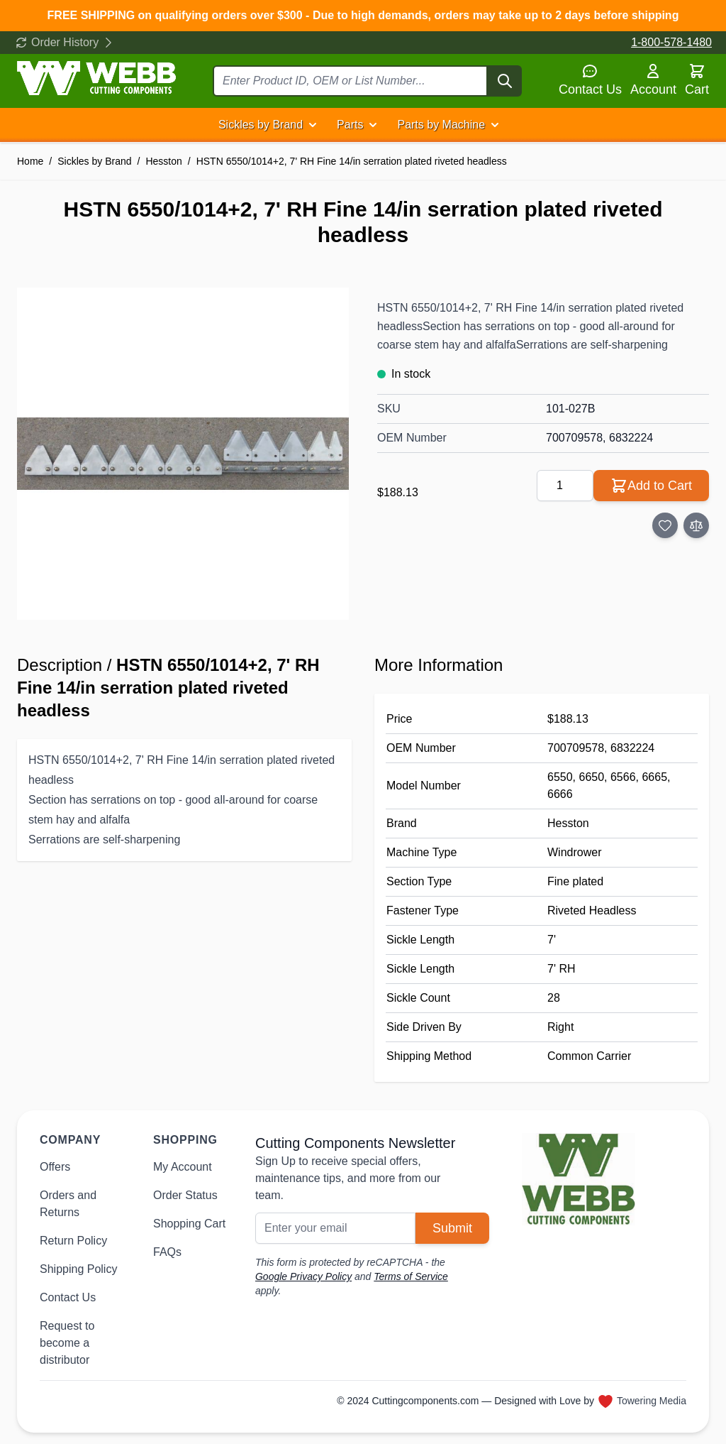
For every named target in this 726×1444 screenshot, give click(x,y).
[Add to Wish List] (665, 525)
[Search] (505, 81)
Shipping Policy (78, 1269)
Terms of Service (411, 1276)
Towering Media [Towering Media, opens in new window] (651, 1400)
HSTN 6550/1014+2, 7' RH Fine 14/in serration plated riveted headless (351, 161)
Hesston (163, 161)
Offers (55, 1167)
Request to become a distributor (67, 1343)
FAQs (167, 1252)
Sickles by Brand (260, 125)
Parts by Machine (441, 125)
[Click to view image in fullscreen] (183, 454)
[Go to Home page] (96, 78)
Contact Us (590, 79)
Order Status (185, 1195)
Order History (65, 42)
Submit (452, 1228)
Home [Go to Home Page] (30, 161)
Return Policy (73, 1241)
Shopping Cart (189, 1224)
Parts (350, 125)
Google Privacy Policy (303, 1276)
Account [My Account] (653, 79)
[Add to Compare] (696, 525)
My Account (182, 1167)
